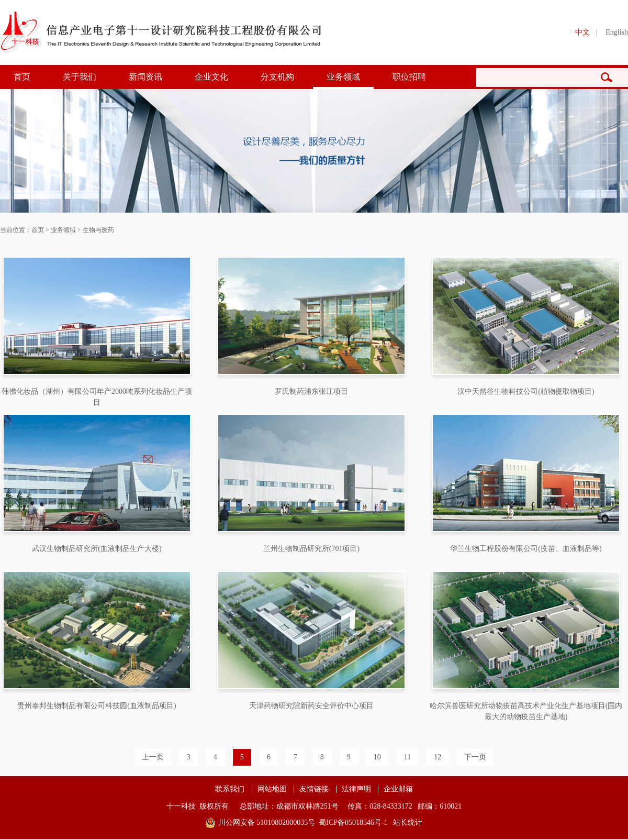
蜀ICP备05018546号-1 (353, 822)
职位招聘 (409, 76)
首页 (22, 76)
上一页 (153, 757)
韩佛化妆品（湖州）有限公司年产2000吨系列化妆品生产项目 (97, 397)
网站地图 (272, 789)
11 (407, 757)
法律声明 (356, 789)
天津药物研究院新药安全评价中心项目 (311, 706)
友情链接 (314, 789)
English (616, 32)
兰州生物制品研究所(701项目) (311, 549)
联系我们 (229, 789)
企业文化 (211, 76)
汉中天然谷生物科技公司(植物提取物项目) (525, 391)
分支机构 (277, 76)
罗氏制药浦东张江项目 (311, 391)
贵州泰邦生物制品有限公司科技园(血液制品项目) (96, 706)
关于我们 (79, 76)
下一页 (475, 757)
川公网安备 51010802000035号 (267, 822)
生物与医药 (98, 230)
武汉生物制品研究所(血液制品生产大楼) (96, 549)
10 (377, 757)
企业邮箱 (398, 789)
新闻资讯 (145, 76)
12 (437, 757)
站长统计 (407, 822)
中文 (582, 32)
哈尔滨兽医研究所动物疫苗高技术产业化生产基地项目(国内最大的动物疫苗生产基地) (526, 711)
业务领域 (343, 76)
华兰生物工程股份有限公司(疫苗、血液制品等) (525, 549)
